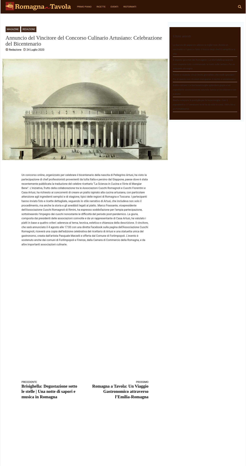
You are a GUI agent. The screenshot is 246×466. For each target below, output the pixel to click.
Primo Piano (84, 6)
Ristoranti (129, 6)
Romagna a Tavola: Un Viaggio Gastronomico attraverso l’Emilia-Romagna (119, 389)
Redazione (29, 29)
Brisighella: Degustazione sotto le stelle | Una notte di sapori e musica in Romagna (50, 389)
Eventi (114, 6)
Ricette (101, 6)
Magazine (13, 29)
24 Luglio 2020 (35, 49)
